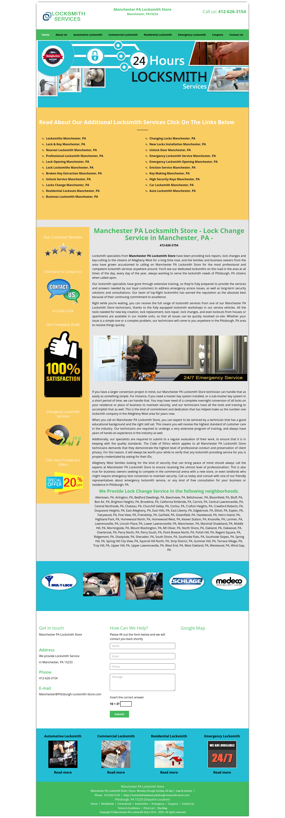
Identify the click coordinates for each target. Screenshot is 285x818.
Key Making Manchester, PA (169, 173)
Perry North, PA (128, 532)
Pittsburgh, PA (225, 273)
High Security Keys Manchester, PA (174, 179)
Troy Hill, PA (101, 545)
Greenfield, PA (185, 515)
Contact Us (236, 34)
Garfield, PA (166, 515)
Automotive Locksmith (87, 34)
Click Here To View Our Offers (63, 462)
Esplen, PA (236, 510)
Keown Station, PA (194, 519)
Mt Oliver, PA (171, 528)
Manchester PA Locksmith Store (152, 256)
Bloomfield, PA (219, 497)
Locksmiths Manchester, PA (66, 138)
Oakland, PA (213, 528)
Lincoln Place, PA (131, 524)
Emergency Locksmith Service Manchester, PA (182, 156)
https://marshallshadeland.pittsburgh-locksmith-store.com (156, 795)
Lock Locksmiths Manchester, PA (69, 167)
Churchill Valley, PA (156, 506)
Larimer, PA (234, 519)
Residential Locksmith (158, 34)
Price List (149, 808)
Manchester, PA (188, 524)
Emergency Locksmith (192, 34)
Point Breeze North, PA (178, 532)
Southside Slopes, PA (220, 537)
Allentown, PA (104, 497)
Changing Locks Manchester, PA (172, 138)
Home (45, 34)
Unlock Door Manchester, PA (170, 150)
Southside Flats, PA (191, 537)
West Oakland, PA (196, 545)
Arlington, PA (124, 497)
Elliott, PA (220, 510)
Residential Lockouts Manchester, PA (73, 191)
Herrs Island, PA (229, 515)
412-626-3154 (232, 11)
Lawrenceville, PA (106, 524)
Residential (107, 803)
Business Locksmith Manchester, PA (72, 197)
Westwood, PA (219, 545)
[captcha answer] (126, 704)
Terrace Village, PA (229, 541)
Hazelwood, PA (207, 515)
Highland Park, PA (107, 519)
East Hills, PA (161, 510)
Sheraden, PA (145, 537)
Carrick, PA (200, 502)
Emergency (158, 803)
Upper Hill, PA (120, 545)
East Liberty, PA (181, 510)
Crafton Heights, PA (199, 506)
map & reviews (184, 790)
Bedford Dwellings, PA (149, 497)
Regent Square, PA (227, 532)
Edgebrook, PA (203, 510)
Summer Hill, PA (205, 541)
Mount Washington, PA (146, 528)
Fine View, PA (127, 515)
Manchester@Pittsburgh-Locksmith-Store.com (70, 694)
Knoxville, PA (216, 519)
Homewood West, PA (166, 519)
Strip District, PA (181, 541)
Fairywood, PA (107, 515)
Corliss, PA (177, 506)
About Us (61, 34)
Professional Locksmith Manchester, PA (74, 156)
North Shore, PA (193, 528)
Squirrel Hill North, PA (154, 541)
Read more (63, 772)
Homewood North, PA (135, 519)
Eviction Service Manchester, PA (172, 167)
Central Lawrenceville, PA (226, 502)
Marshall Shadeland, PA (216, 524)
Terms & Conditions (129, 808)
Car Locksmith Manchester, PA (171, 185)
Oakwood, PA (232, 528)
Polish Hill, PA (205, 532)
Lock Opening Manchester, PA (67, 162)
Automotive (141, 803)
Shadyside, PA (124, 537)
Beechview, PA (175, 497)
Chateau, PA (133, 506)
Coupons (217, 34)
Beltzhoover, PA (197, 497)
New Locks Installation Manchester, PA (177, 144)
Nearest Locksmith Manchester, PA (71, 150)
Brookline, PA (149, 502)
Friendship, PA (147, 515)
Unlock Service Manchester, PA (68, 179)
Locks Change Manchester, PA (67, 185)
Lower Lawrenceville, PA (160, 524)
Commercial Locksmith (123, 34)
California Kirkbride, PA (175, 502)
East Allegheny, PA (138, 510)
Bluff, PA (236, 497)
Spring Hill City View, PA (122, 541)
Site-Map (162, 808)
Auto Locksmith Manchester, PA (172, 191)
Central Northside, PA (109, 506)
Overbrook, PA (107, 532)
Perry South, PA (151, 532)
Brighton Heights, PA (125, 502)
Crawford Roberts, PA (228, 506)
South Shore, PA (166, 537)
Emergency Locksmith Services (63, 413)
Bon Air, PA (102, 502)
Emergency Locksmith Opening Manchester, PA (183, 162)
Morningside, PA (118, 528)
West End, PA (174, 545)
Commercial (124, 803)
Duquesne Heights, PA (110, 510)
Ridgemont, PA (104, 537)
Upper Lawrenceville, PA (147, 545)
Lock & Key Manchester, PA (65, 144)
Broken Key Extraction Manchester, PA (74, 173)
